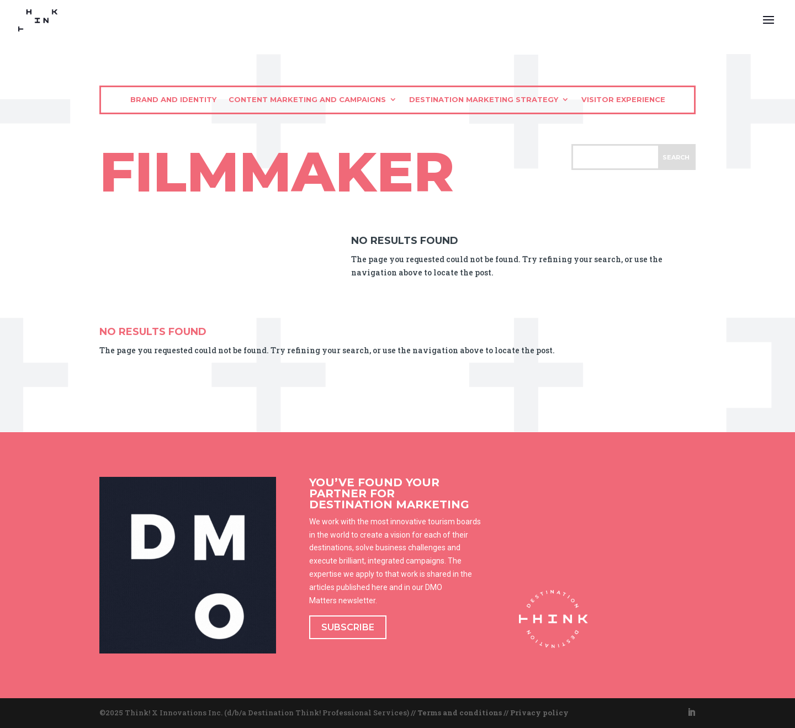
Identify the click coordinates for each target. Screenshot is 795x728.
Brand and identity (173, 99)
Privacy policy (539, 713)
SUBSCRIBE (347, 627)
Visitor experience (623, 99)
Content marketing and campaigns (307, 99)
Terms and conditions (459, 713)
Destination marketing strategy (483, 99)
